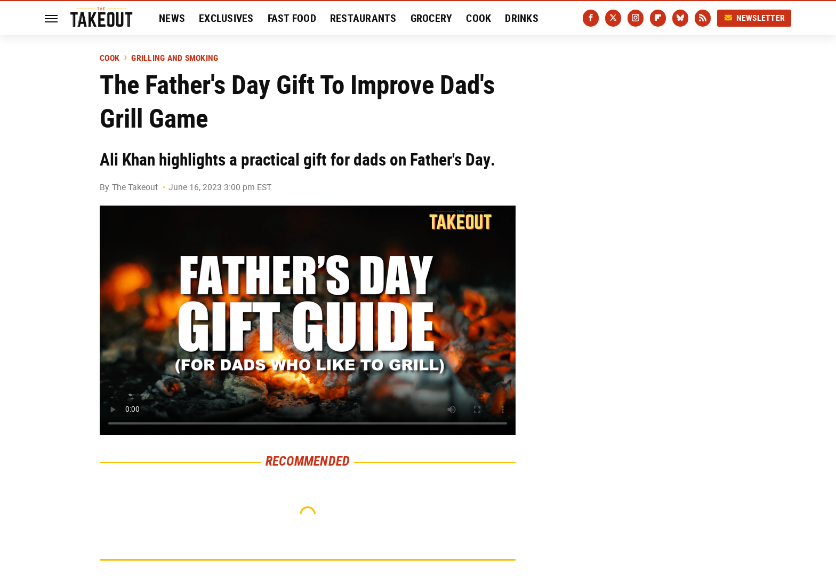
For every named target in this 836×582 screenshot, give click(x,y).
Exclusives (226, 18)
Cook (478, 18)
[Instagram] (636, 18)
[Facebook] (591, 18)
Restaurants (363, 18)
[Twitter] (613, 18)
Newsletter (754, 18)
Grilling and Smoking (174, 58)
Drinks (521, 18)
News (172, 18)
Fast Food (292, 18)
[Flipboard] (658, 18)
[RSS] (703, 18)
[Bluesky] (680, 18)
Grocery (432, 18)
